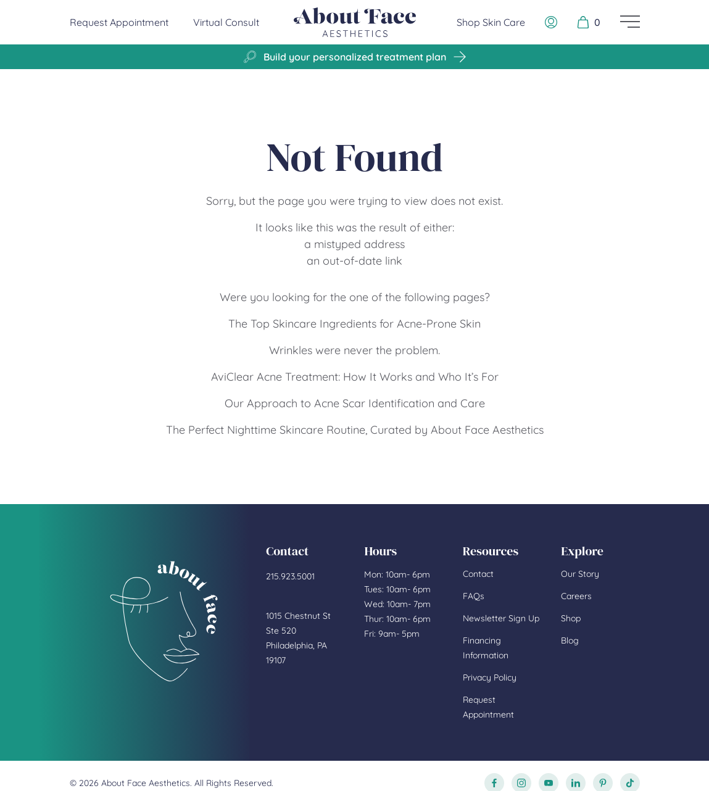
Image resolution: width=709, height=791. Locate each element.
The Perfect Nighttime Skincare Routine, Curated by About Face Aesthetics (355, 430)
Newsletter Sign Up (501, 618)
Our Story (580, 573)
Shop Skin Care (491, 22)
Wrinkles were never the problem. (354, 350)
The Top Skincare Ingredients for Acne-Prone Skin (354, 324)
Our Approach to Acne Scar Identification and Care (355, 403)
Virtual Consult (226, 22)
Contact (478, 573)
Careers (576, 596)
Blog (570, 640)
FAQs (473, 596)
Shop (571, 618)
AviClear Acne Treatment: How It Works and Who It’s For (355, 377)
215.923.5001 (290, 576)
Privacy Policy (489, 677)
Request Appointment (119, 21)
